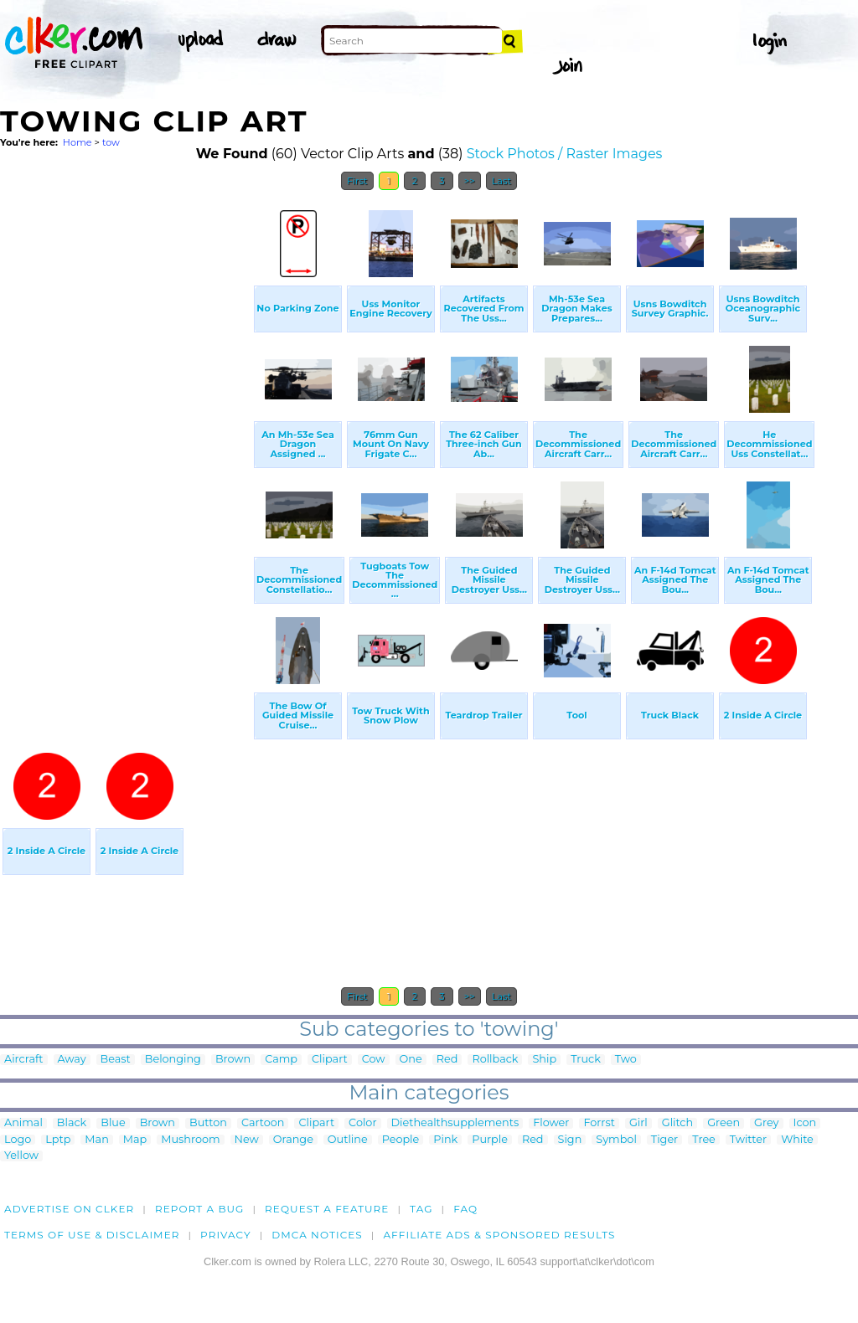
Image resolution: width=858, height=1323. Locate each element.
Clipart (330, 1059)
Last (501, 181)
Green (723, 1123)
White (797, 1140)
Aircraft (24, 1059)
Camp (281, 1059)
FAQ (465, 1208)
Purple (490, 1140)
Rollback (495, 1059)
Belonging (173, 1059)
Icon (805, 1123)
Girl (638, 1123)
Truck (586, 1059)
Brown (233, 1059)
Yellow (21, 1156)
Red (447, 1059)
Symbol (616, 1140)
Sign (570, 1140)
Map (135, 1140)
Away (72, 1059)
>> (469, 181)
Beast (116, 1059)
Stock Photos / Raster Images (565, 154)
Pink (445, 1140)
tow (111, 142)
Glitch (677, 1123)
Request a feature (327, 1208)
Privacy (225, 1234)
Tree (704, 1140)
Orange (293, 1140)
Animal (23, 1123)
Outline (348, 1140)
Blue (113, 1123)
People (401, 1140)
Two (626, 1059)
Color (362, 1123)
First (357, 181)
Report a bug (200, 1208)
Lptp (57, 1140)
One (411, 1059)
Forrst (598, 1123)
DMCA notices (317, 1234)
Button (208, 1123)
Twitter (748, 1140)
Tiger (664, 1140)
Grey (766, 1123)
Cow (373, 1059)
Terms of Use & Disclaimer (92, 1234)
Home (77, 142)
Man (96, 1140)
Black (71, 1123)
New (247, 1140)
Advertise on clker (69, 1208)
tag (421, 1208)
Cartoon (263, 1123)
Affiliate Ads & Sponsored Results (499, 1234)
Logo (17, 1140)
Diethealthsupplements (455, 1123)
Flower (551, 1123)
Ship (544, 1059)
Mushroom (190, 1140)
